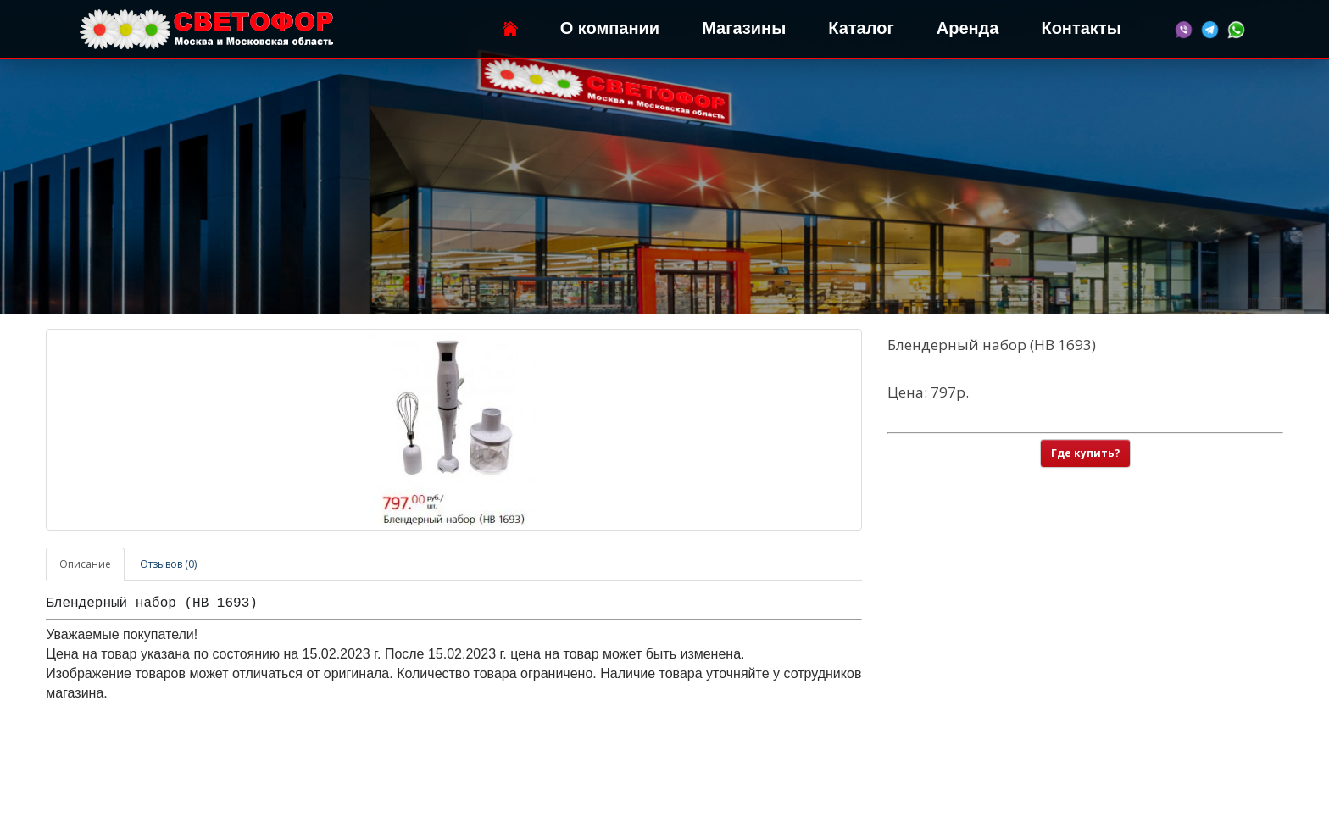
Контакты (1080, 28)
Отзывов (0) (168, 564)
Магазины (744, 28)
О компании (609, 28)
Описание (85, 564)
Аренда (968, 28)
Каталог (860, 28)
